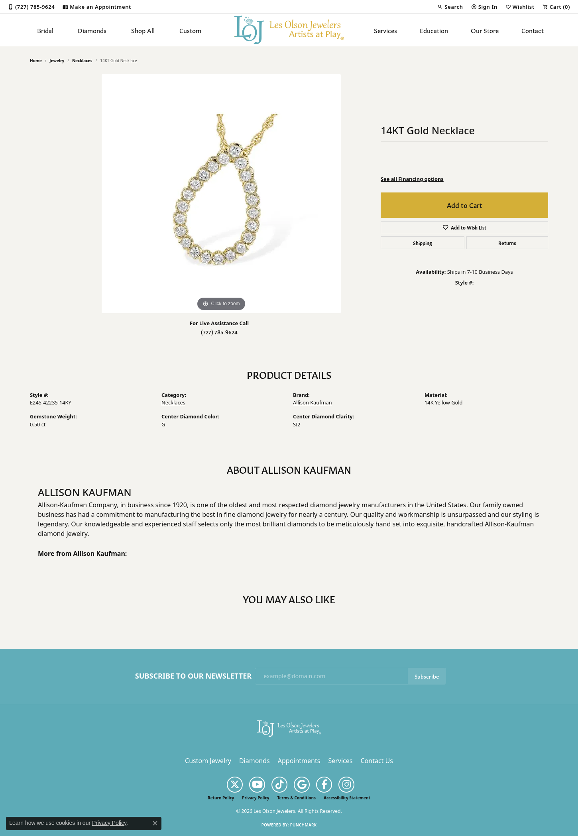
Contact (532, 30)
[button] (450, 7)
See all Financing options (412, 179)
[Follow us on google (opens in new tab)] (302, 785)
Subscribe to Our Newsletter (193, 676)
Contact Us (376, 760)
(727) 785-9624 (219, 332)
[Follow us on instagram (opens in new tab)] (346, 785)
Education (434, 30)
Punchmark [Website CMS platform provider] (303, 825)
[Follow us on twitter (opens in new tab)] (235, 785)
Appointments (299, 760)
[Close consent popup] (155, 823)
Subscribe (427, 676)
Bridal (45, 30)
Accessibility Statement (347, 798)
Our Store (485, 30)
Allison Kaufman (312, 402)
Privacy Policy (255, 798)
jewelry (56, 60)
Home (36, 60)
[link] (31, 7)
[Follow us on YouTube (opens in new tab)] (257, 785)
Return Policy (221, 798)
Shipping (422, 242)
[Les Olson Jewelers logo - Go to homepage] (289, 30)
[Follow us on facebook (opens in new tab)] (324, 785)
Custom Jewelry (208, 760)
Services (385, 30)
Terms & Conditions (296, 798)
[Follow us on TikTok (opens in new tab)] (279, 785)
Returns (507, 242)
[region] (221, 193)
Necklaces (82, 60)
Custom (190, 30)
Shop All (143, 30)
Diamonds (92, 30)
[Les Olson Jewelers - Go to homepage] (289, 727)
